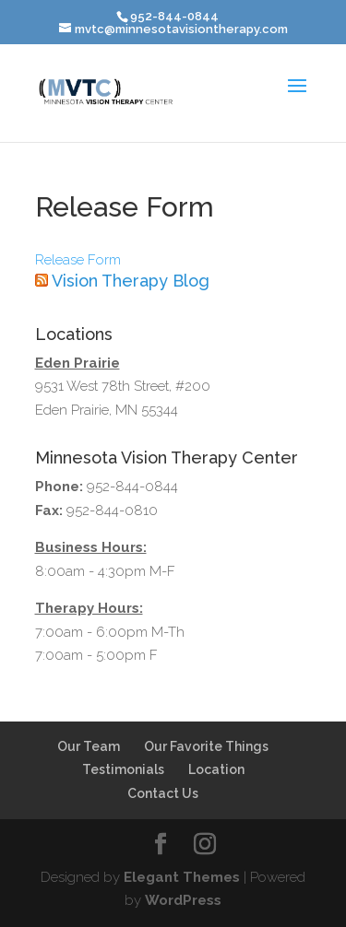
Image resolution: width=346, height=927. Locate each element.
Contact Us (162, 793)
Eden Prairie (77, 363)
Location (216, 769)
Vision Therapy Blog (130, 280)
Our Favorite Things (206, 746)
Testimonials (123, 769)
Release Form (78, 260)
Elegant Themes (182, 877)
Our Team (88, 746)
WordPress (183, 900)
